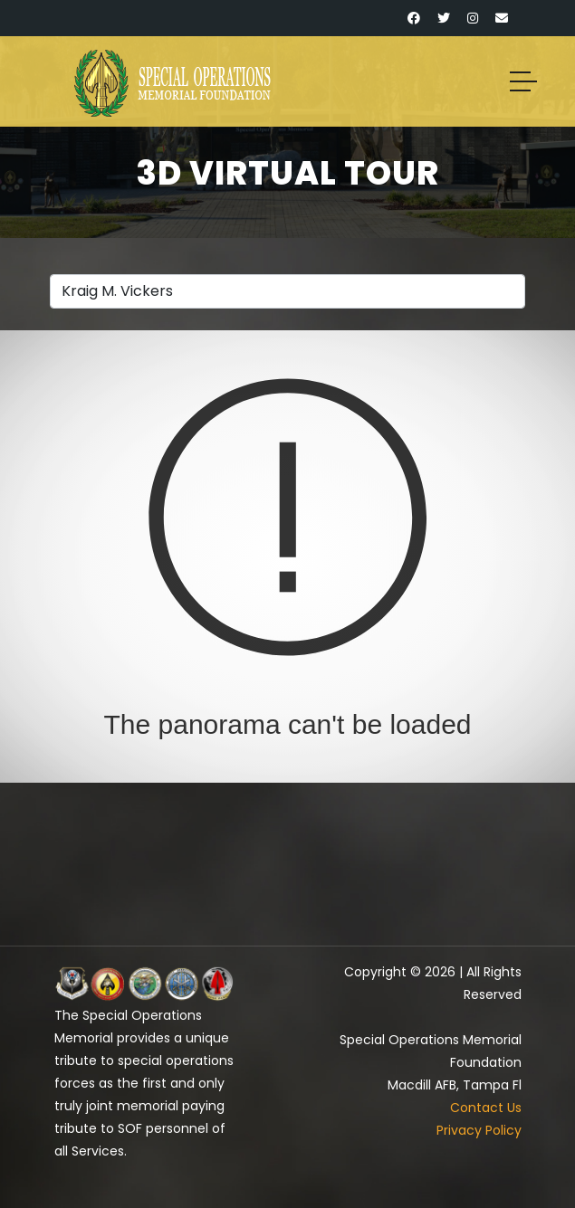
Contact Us (486, 1108)
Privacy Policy (479, 1130)
